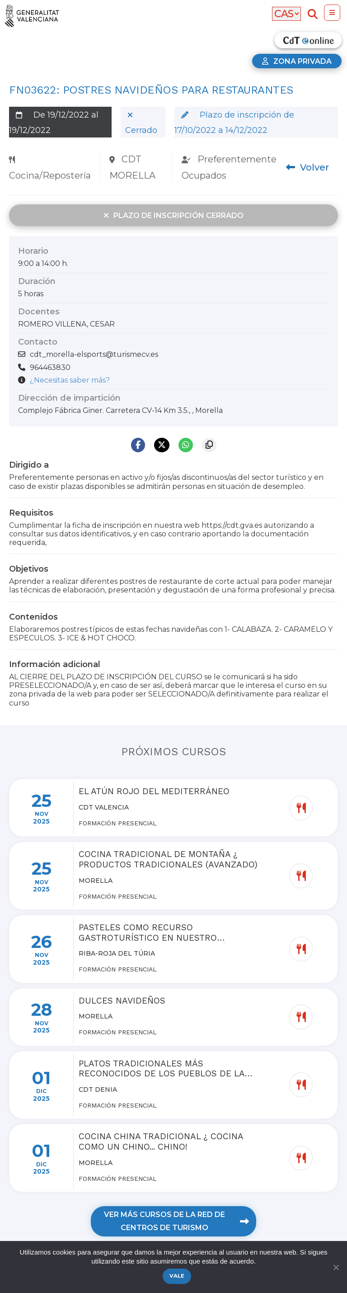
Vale (176, 1276)
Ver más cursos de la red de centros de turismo (176, 1221)
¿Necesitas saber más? (70, 380)
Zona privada (297, 61)
